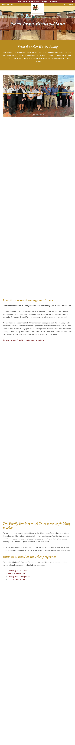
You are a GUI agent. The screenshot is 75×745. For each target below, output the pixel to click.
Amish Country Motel (16, 574)
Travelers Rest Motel (16, 579)
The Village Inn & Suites (17, 571)
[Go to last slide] (9, 97)
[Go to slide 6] (40, 114)
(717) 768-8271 (67, 5)
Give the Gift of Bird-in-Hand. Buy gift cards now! (37, 1)
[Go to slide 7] (41, 114)
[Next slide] (70, 97)
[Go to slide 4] (37, 114)
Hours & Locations (8, 4)
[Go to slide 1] (33, 114)
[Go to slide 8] (43, 114)
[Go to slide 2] (34, 114)
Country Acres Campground (19, 576)
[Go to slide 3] (36, 114)
